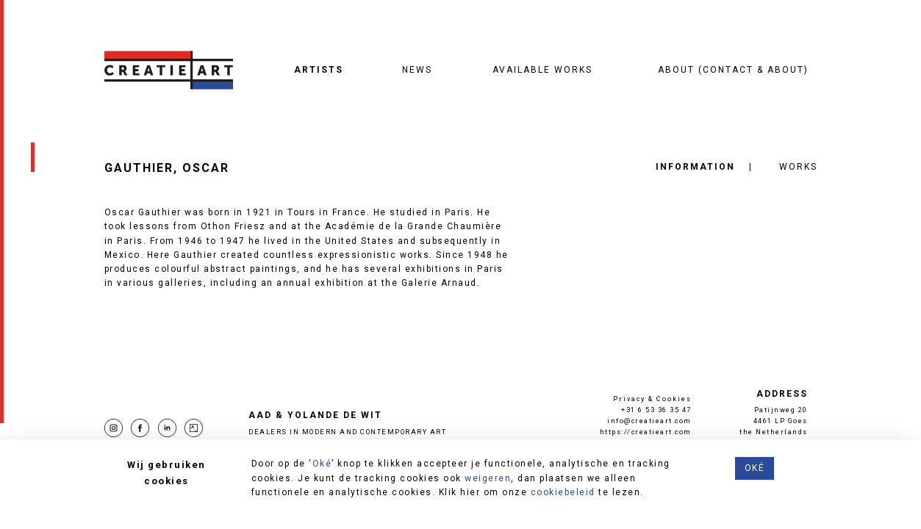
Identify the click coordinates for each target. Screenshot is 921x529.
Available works (542, 70)
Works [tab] (798, 167)
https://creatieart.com (646, 432)
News (417, 70)
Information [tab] (695, 167)
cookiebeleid (563, 492)
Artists (318, 70)
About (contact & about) (733, 70)
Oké (322, 463)
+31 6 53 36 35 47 (656, 410)
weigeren (488, 478)
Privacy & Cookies (652, 399)
